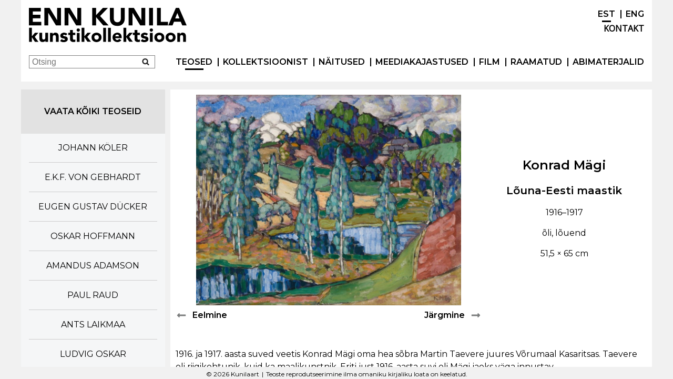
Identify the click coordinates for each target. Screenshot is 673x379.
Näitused (342, 62)
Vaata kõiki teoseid (92, 111)
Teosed (194, 62)
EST (606, 14)
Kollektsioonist (265, 62)
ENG (635, 14)
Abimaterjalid (608, 62)
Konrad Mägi (564, 165)
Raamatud (536, 62)
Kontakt (624, 28)
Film (489, 62)
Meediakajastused (421, 62)
